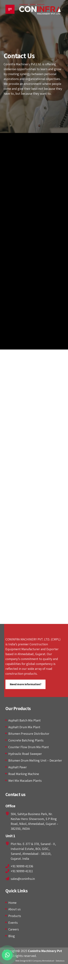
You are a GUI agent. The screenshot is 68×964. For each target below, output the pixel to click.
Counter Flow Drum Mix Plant (28, 747)
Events (13, 922)
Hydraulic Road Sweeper (25, 754)
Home (12, 903)
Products (14, 916)
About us (14, 909)
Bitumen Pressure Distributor (28, 733)
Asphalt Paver (17, 767)
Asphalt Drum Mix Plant (24, 727)
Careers (13, 929)
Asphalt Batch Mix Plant (24, 720)
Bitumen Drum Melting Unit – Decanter (35, 760)
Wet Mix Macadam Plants (25, 780)
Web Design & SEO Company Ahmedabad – (35, 960)
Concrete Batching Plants (26, 740)
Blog (11, 936)
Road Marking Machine (23, 774)
